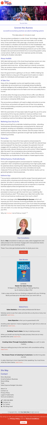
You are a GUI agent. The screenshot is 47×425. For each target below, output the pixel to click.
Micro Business (6, 377)
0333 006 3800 (7, 400)
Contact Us (4, 391)
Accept (23, 422)
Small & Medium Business (9, 379)
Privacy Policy (15, 419)
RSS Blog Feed (7, 406)
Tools (2, 383)
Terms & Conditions (32, 419)
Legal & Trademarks (7, 395)
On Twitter (5, 404)
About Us (4, 388)
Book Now (23, 252)
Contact (9, 213)
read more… (11, 315)
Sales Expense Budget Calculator (11, 385)
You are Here (23, 23)
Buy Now (23, 299)
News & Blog (5, 381)
